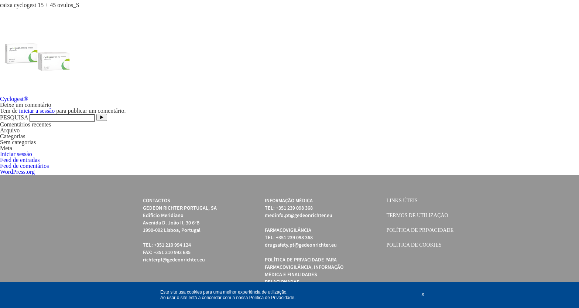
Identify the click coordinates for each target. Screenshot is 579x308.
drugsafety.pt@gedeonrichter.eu (301, 245)
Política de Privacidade (420, 230)
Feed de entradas (20, 160)
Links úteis (402, 200)
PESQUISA (14, 117)
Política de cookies (414, 245)
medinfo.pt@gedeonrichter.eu (298, 215)
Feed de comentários (24, 166)
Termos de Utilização (417, 215)
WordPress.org (17, 172)
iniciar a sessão (37, 111)
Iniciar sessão (16, 154)
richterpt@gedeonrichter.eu (174, 260)
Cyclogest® (14, 99)
